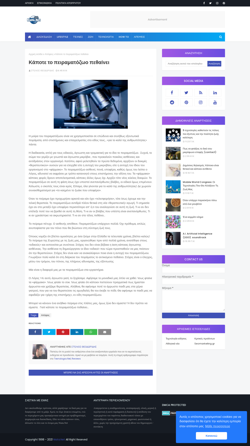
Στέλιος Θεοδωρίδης (42, 70)
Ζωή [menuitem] (90, 37)
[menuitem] (29, 36)
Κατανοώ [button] (211, 435)
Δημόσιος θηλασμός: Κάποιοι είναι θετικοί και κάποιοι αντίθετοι (201, 167)
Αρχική (29, 3)
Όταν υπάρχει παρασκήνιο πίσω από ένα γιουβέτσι (200, 202)
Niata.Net (59, 439)
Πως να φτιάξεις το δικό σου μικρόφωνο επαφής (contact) (199, 150)
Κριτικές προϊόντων (204, 338)
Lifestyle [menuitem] (62, 37)
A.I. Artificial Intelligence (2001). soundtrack (197, 235)
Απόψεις (49, 54)
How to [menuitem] (124, 37)
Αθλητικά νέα (172, 343)
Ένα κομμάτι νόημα (193, 217)
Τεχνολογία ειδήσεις (176, 338)
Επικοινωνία (44, 3)
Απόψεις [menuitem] (139, 37)
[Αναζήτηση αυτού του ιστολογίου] (186, 63)
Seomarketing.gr (204, 343)
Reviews (76, 358)
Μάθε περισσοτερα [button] (217, 426)
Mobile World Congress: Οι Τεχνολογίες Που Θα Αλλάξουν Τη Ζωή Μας (200, 185)
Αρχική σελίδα (36, 54)
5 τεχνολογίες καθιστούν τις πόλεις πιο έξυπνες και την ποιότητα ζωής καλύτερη (201, 133)
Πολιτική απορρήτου (68, 3)
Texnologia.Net (62, 358)
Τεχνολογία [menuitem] (106, 37)
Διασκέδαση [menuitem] (44, 37)
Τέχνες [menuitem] (78, 37)
